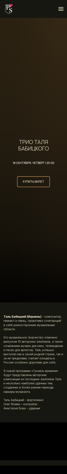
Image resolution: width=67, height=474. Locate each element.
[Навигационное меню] (60, 9)
